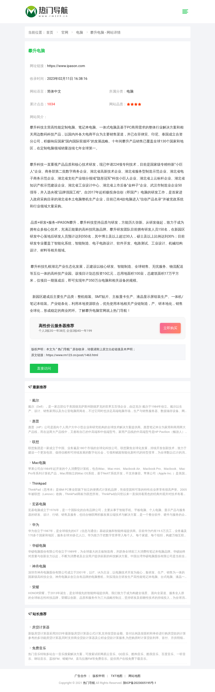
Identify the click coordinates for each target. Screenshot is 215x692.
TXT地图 (116, 676)
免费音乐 (37, 648)
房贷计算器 (39, 627)
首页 (49, 32)
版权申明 (99, 676)
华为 (33, 525)
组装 (87, 297)
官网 (64, 32)
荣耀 (33, 587)
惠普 (33, 421)
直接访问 (44, 368)
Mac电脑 (37, 463)
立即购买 (170, 328)
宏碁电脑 (37, 504)
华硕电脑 (37, 546)
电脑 (79, 32)
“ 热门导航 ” (64, 349)
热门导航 (89, 683)
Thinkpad (37, 483)
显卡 (122, 297)
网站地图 (134, 676)
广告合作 (81, 676)
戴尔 (33, 400)
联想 (33, 442)
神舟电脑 (37, 566)
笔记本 (83, 127)
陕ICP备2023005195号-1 (139, 683)
